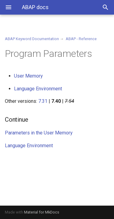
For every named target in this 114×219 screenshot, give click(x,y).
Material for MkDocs (41, 212)
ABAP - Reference (81, 38)
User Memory (28, 76)
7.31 (42, 101)
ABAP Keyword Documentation (32, 38)
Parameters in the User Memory (39, 133)
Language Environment (38, 89)
